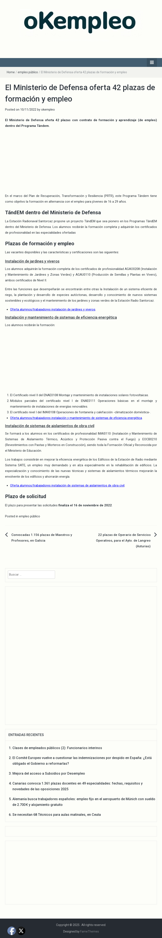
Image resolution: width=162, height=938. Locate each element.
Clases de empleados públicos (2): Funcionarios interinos (57, 748)
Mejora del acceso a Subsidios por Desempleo (48, 773)
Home (11, 72)
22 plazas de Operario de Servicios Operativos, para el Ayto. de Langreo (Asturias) (123, 540)
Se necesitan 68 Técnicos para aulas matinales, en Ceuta (56, 815)
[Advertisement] (81, 161)
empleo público (28, 72)
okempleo (48, 109)
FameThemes (89, 931)
